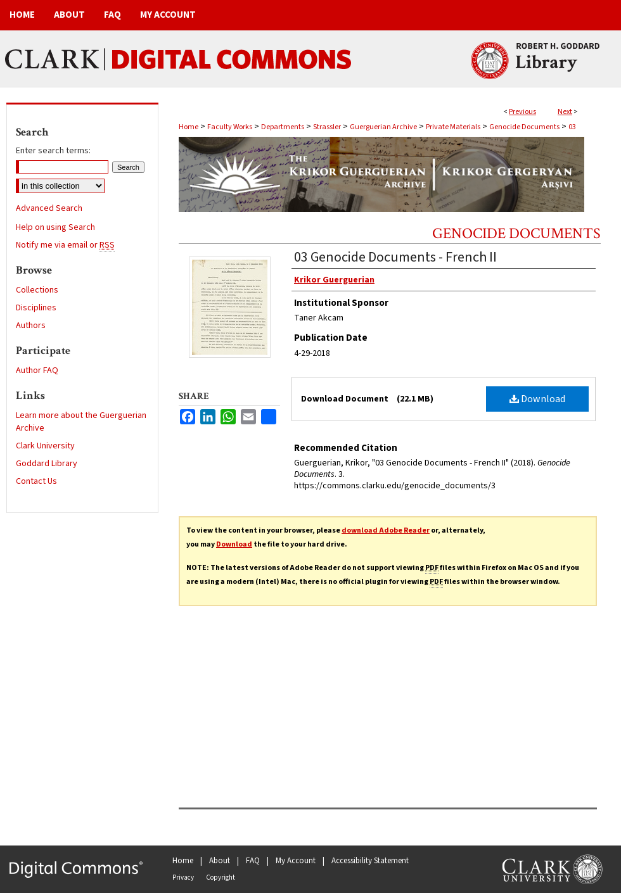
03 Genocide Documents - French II (395, 257)
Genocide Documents (524, 127)
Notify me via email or (65, 245)
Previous (522, 111)
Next (565, 111)
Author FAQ (37, 370)
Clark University (45, 446)
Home (188, 127)
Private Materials (453, 127)
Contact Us (36, 481)
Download (537, 399)
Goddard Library (46, 463)
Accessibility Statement (370, 860)
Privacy (183, 877)
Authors (31, 325)
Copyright (220, 877)
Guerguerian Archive (383, 127)
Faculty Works (229, 127)
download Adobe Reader (386, 530)
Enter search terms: (53, 150)
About (219, 860)
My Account (296, 860)
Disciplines (36, 307)
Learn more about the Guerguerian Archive (81, 421)
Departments (282, 127)
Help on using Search (55, 227)
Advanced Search (49, 208)
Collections (37, 290)
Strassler (327, 127)
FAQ (253, 860)
